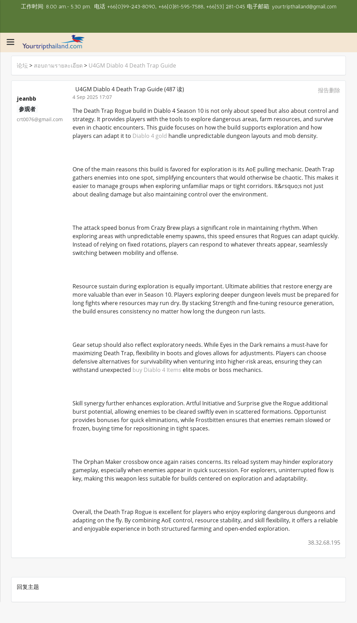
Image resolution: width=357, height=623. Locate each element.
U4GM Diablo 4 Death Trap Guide (132, 65)
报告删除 (329, 90)
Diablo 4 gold (149, 136)
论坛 (22, 65)
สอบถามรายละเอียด (58, 65)
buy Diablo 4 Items (156, 370)
